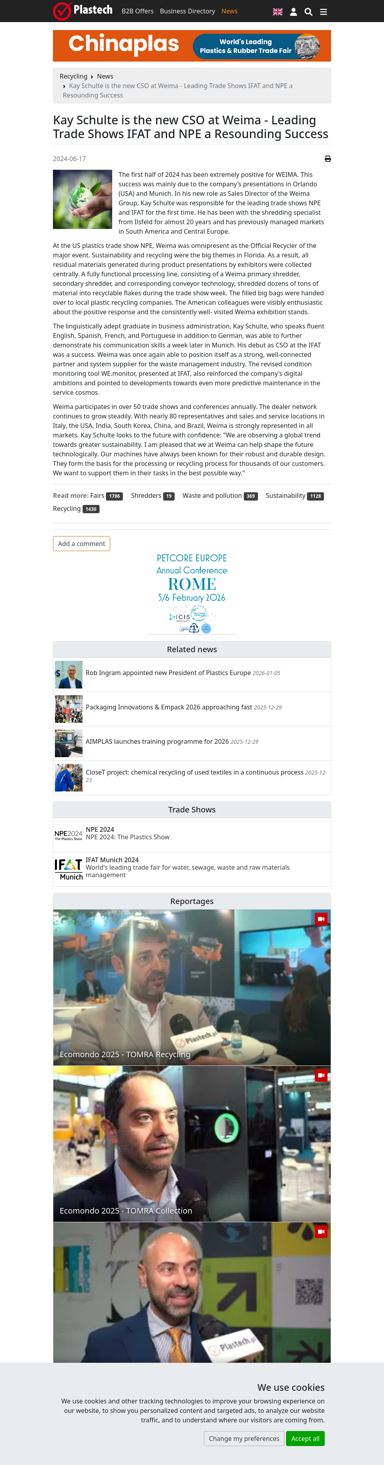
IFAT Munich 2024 (188, 867)
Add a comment (81, 543)
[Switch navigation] (323, 11)
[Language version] (277, 11)
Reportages (192, 901)
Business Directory (187, 11)
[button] (293, 11)
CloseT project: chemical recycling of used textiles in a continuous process (194, 772)
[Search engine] (308, 11)
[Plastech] (82, 11)
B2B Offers (138, 11)
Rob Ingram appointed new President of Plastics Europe (168, 672)
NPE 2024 (127, 833)
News (229, 11)
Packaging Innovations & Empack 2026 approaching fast (169, 707)
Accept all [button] (305, 1438)
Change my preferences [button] (244, 1438)
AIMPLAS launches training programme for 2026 (157, 741)
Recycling (73, 76)
